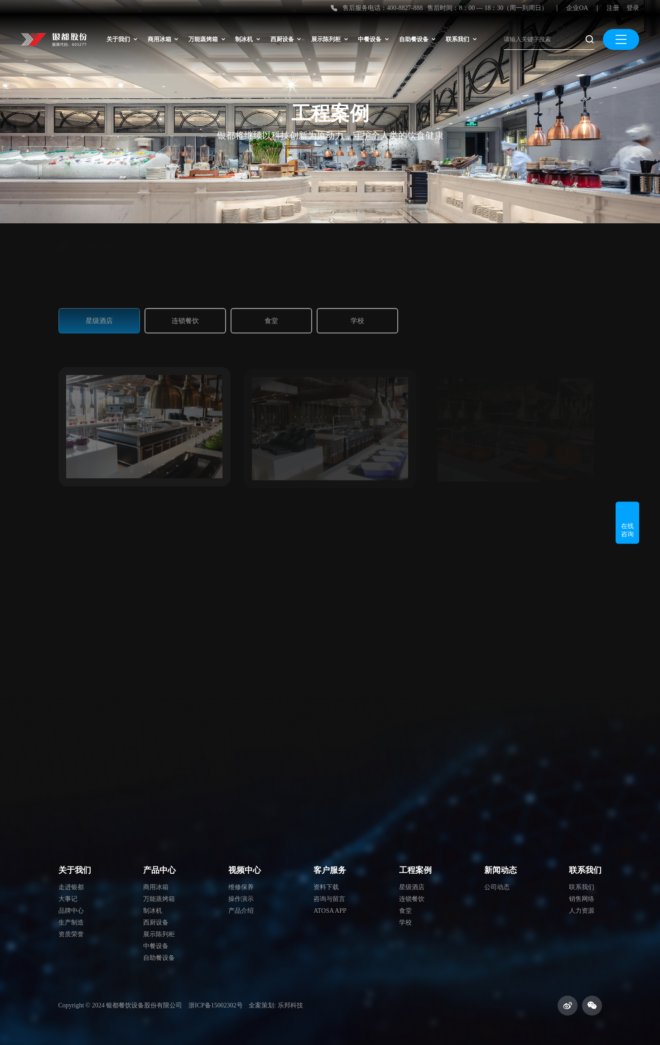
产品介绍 (241, 910)
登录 (632, 8)
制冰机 (247, 39)
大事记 (67, 899)
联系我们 (461, 39)
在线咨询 (627, 522)
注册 (613, 8)
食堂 (271, 317)
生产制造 (71, 922)
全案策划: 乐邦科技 (276, 1005)
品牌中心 (71, 910)
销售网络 (581, 899)
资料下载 (326, 887)
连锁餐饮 (185, 317)
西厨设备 (285, 39)
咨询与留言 (329, 899)
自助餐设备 (417, 39)
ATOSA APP (330, 910)
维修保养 (241, 887)
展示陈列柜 (329, 39)
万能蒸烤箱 (206, 39)
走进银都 (71, 887)
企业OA (577, 8)
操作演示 (241, 899)
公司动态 (497, 887)
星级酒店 (99, 317)
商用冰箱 (163, 39)
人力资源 (581, 910)
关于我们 (121, 39)
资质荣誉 (71, 934)
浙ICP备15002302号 (215, 1005)
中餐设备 (373, 39)
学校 (357, 317)
